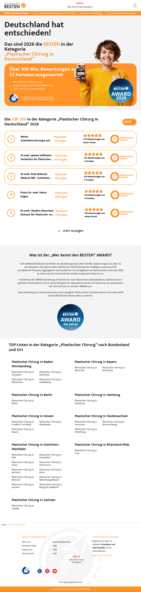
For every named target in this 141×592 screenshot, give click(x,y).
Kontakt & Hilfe (29, 546)
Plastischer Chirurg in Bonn (50, 471)
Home (4, 525)
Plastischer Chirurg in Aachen (23, 486)
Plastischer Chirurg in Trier (86, 452)
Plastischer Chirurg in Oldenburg (86, 430)
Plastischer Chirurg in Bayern (96, 362)
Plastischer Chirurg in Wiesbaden (50, 423)
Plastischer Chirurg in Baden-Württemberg (33, 364)
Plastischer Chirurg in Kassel (23, 430)
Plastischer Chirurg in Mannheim (23, 381)
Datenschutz (28, 554)
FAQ (55, 546)
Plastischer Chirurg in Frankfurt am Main (23, 423)
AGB (55, 554)
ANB (55, 550)
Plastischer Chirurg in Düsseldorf (50, 456)
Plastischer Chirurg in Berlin (23, 402)
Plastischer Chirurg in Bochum (23, 471)
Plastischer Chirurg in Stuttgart (23, 373)
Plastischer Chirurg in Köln (23, 456)
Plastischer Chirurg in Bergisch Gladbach (50, 486)
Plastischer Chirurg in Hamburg (86, 402)
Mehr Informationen (102, 555)
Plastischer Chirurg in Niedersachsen (101, 416)
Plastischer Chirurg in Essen (23, 463)
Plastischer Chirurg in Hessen (33, 416)
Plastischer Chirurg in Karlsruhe (50, 373)
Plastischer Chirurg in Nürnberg (113, 369)
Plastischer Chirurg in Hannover (86, 423)
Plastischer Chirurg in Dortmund (50, 463)
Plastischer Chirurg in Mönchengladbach (50, 478)
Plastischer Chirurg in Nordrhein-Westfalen (35, 447)
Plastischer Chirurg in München (86, 369)
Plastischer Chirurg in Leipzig (23, 507)
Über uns (26, 542)
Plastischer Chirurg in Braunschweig (113, 423)
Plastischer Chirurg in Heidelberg (50, 381)
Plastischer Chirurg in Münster (23, 478)
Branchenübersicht (62, 542)
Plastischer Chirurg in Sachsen (33, 500)
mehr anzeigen (70, 231)
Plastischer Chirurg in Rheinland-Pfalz (102, 444)
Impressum (27, 550)
